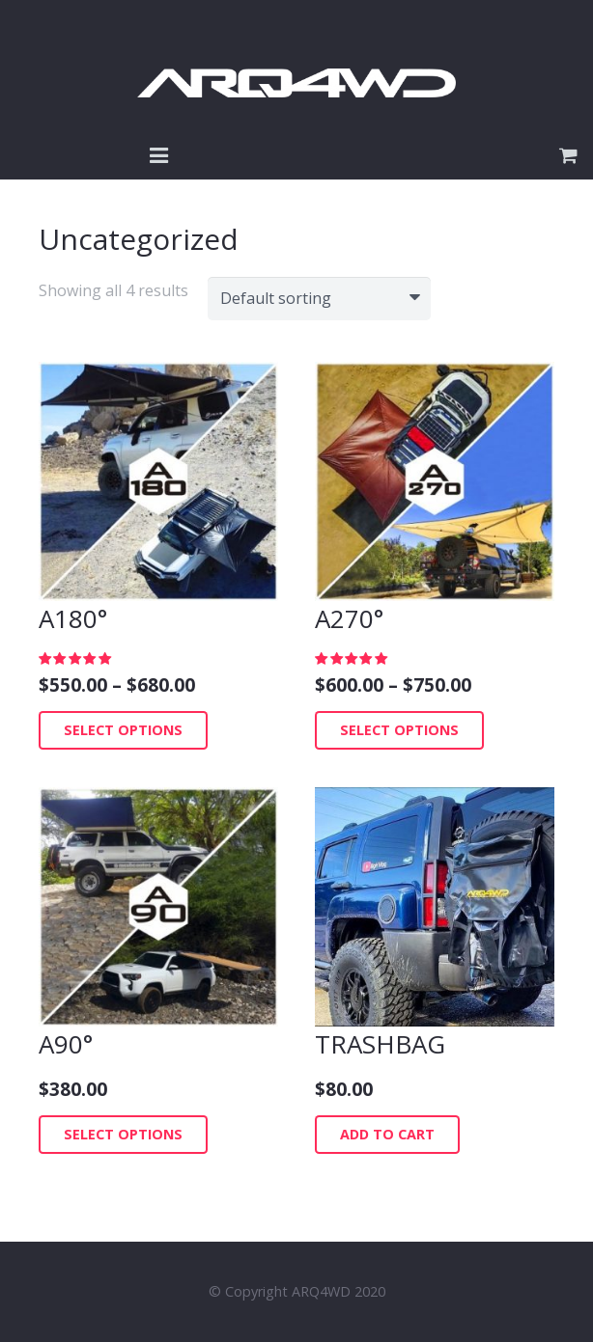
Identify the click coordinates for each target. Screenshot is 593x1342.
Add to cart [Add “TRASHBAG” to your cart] (387, 1134)
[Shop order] (319, 298)
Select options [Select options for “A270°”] (399, 730)
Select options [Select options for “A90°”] (123, 1134)
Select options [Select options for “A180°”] (123, 730)
